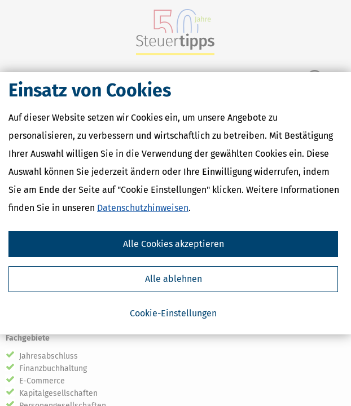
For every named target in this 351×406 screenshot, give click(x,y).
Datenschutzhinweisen (142, 207)
